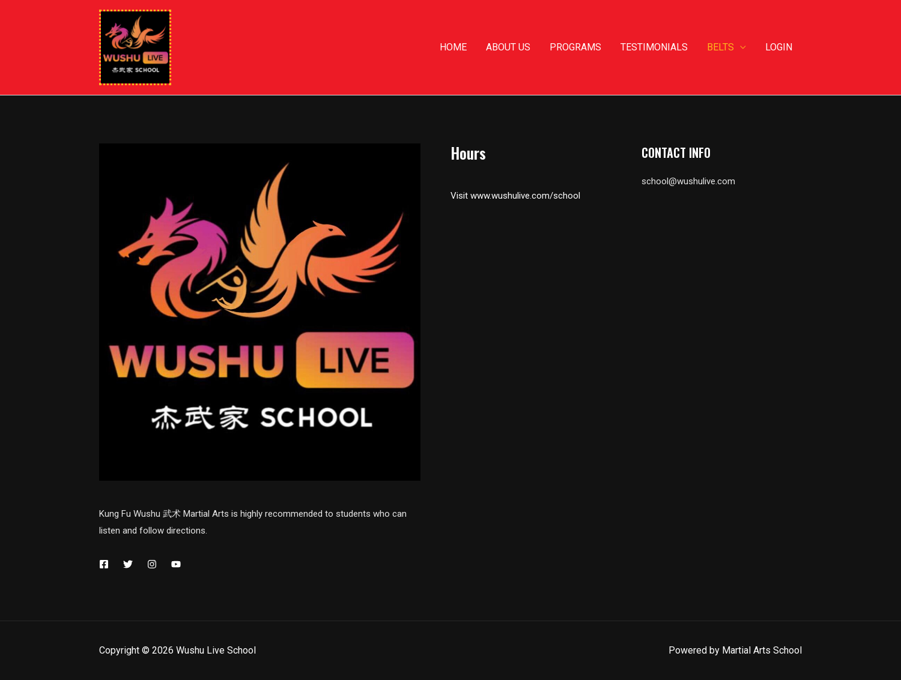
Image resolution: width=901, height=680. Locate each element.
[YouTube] (176, 564)
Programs (575, 47)
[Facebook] (104, 564)
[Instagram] (152, 564)
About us (508, 47)
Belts (720, 47)
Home (453, 47)
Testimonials (654, 47)
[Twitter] (128, 564)
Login (778, 47)
